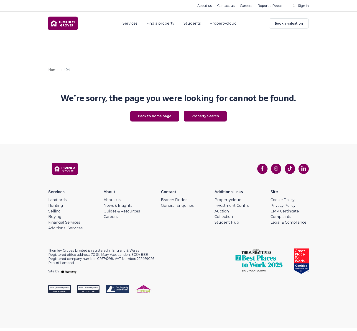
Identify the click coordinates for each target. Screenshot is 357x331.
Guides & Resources (122, 214)
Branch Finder (174, 202)
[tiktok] (288, 171)
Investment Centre (231, 208)
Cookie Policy (282, 202)
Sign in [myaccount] (300, 5)
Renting (55, 208)
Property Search (208, 118)
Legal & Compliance (288, 225)
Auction (221, 214)
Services (132, 24)
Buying (54, 219)
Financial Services (64, 225)
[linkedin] (303, 171)
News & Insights (118, 208)
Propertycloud (225, 24)
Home (53, 72)
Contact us (226, 6)
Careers (246, 6)
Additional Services (65, 231)
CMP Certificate (284, 214)
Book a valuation (289, 25)
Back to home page (151, 118)
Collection (223, 219)
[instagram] (274, 171)
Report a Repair (270, 6)
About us (204, 6)
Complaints (280, 219)
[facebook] (259, 171)
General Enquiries (177, 208)
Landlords (57, 202)
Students (194, 24)
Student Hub (226, 225)
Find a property (163, 24)
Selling (54, 214)
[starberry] (68, 274)
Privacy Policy (283, 208)
